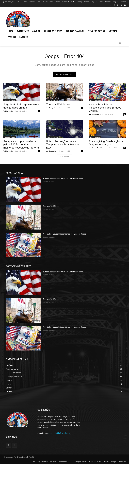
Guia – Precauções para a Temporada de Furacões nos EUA (62, 144)
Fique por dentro (9, 100)
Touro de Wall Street (58, 104)
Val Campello (8, 111)
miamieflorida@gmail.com (59, 433)
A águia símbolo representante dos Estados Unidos (21, 106)
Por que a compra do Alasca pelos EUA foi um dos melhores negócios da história (21, 144)
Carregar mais (65, 156)
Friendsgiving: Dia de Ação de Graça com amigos (106, 143)
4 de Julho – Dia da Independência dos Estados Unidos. (105, 107)
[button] (120, 43)
